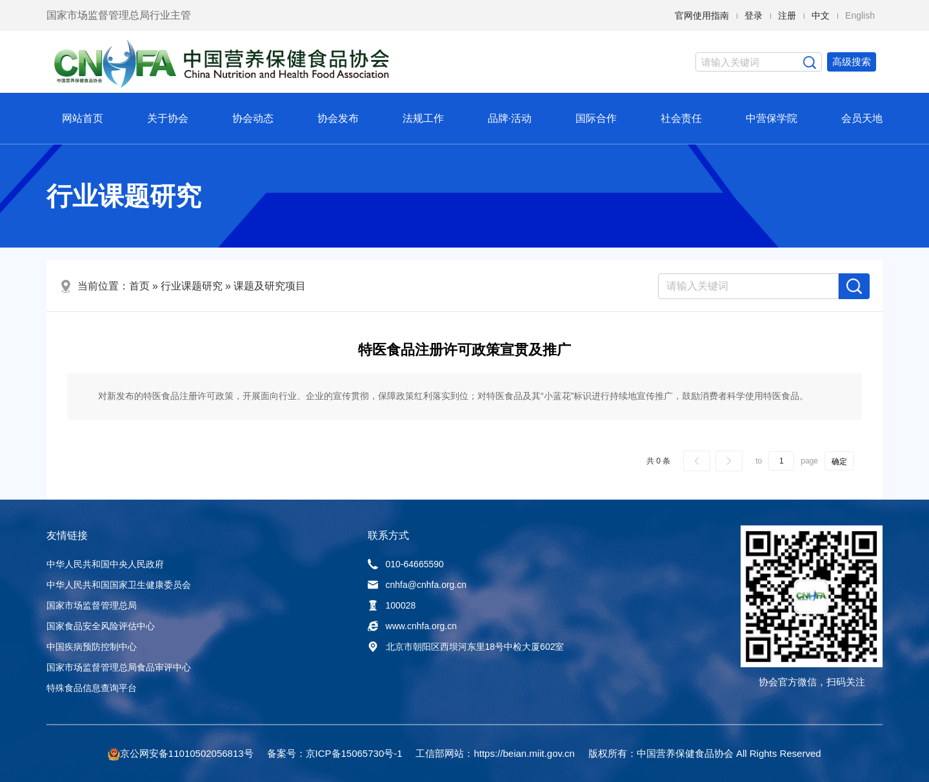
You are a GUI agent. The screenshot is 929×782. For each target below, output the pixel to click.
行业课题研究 (192, 285)
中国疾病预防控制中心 (91, 646)
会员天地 (862, 118)
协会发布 (338, 118)
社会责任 (681, 118)
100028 (392, 605)
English (860, 15)
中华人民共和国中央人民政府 (105, 564)
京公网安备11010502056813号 (187, 753)
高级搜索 (851, 61)
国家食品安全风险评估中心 (100, 626)
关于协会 (167, 118)
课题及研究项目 (270, 285)
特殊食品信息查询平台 (91, 688)
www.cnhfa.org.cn (412, 626)
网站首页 (82, 118)
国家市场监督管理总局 (91, 605)
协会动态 (253, 118)
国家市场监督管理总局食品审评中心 (118, 667)
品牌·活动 (510, 118)
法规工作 (423, 118)
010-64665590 (406, 564)
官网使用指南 (702, 15)
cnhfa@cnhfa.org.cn (417, 585)
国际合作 (596, 118)
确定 (839, 461)
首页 (139, 285)
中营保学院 (771, 118)
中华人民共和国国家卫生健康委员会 (118, 585)
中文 (821, 15)
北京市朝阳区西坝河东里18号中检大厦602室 (466, 646)
